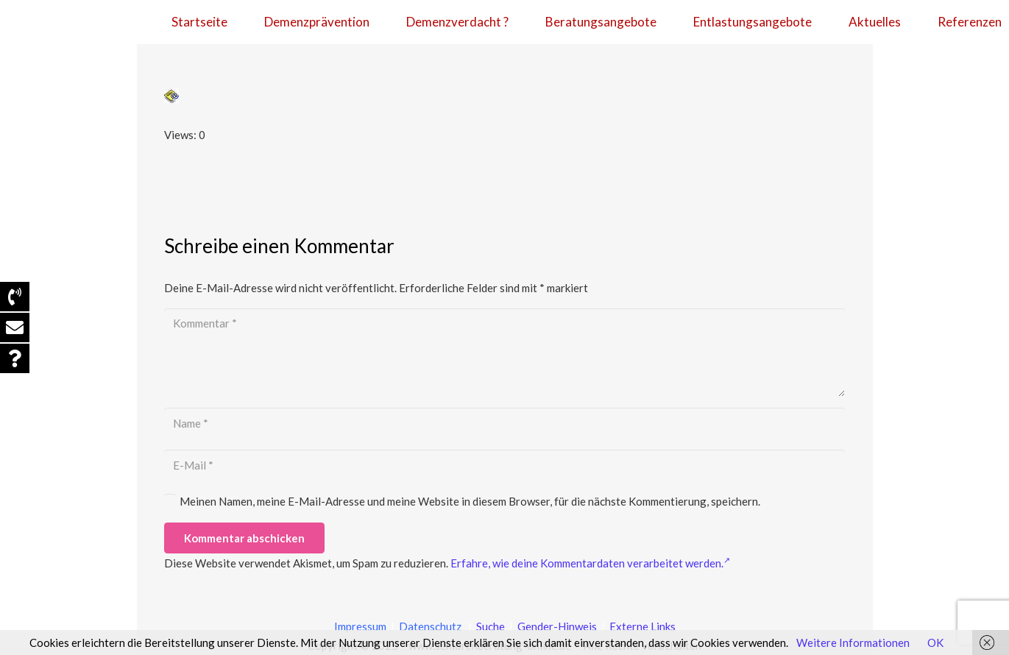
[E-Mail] (504, 465)
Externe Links (642, 626)
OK (935, 642)
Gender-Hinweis (558, 626)
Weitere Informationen (853, 642)
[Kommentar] (504, 352)
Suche (489, 626)
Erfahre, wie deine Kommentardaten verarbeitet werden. (590, 563)
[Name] (504, 423)
